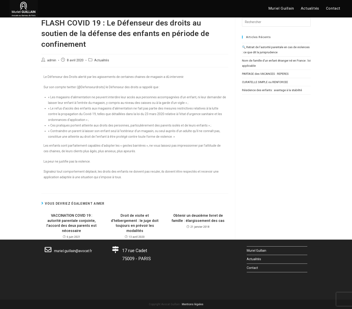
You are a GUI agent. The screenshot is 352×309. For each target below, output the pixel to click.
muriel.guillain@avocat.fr (68, 251)
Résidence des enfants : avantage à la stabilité (272, 90)
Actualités (101, 60)
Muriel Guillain (256, 250)
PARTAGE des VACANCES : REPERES (265, 73)
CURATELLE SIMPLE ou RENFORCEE (265, 82)
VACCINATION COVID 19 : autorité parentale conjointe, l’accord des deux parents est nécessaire (71, 223)
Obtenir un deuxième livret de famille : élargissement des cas (198, 218)
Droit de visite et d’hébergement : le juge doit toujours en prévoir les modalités (134, 223)
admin (51, 60)
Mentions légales (192, 304)
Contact (252, 268)
